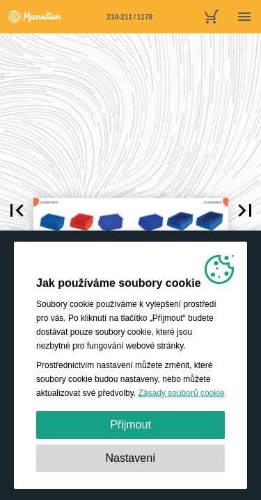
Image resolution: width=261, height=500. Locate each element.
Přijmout (130, 425)
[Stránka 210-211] (129, 16)
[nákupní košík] (211, 16)
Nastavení (130, 458)
